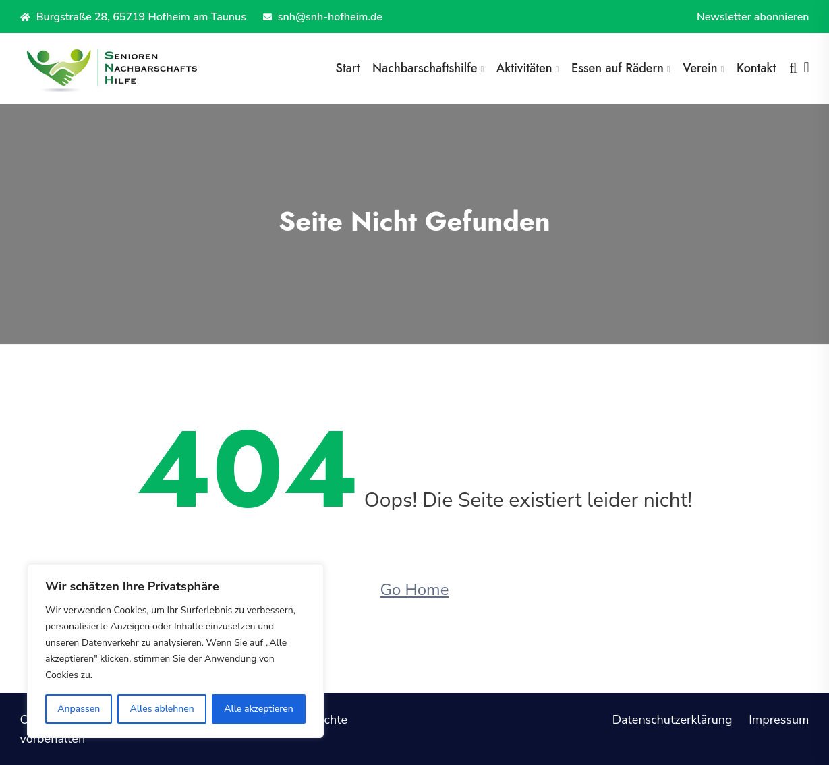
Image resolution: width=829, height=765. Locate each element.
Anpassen (78, 708)
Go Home (414, 589)
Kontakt (756, 68)
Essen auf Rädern (617, 68)
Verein (700, 68)
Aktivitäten (524, 68)
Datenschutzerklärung (672, 720)
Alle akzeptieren (258, 708)
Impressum (779, 720)
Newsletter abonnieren (753, 16)
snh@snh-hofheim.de (322, 16)
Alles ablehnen (162, 708)
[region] (175, 651)
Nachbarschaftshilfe (424, 68)
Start (347, 68)
